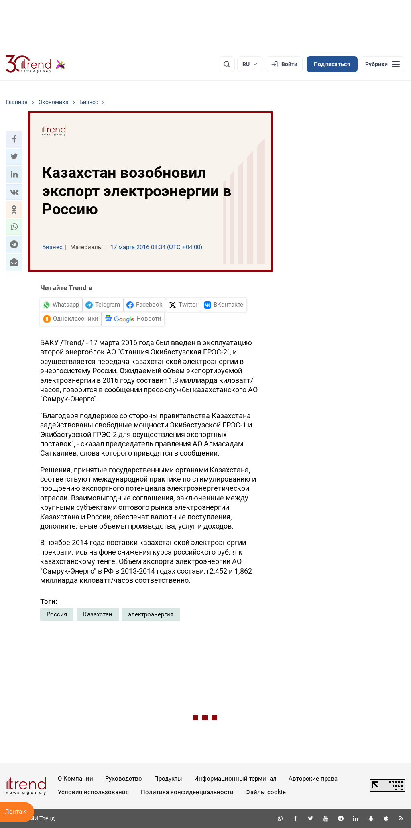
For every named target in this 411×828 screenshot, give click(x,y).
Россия (57, 614)
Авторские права (313, 778)
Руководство (123, 778)
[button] (14, 139)
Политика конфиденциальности (187, 792)
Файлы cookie (266, 792)
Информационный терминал (235, 778)
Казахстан (97, 614)
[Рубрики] (382, 64)
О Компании (75, 778)
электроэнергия (150, 614)
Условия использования (93, 792)
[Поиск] (227, 64)
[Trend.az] (35, 64)
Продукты (168, 778)
